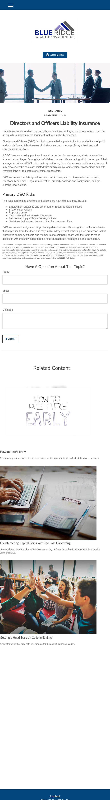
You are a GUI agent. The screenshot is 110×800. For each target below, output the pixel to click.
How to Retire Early (13, 451)
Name (5, 271)
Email (5, 290)
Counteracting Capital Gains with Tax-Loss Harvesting (35, 543)
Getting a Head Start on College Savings (26, 637)
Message (7, 309)
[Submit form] (10, 339)
